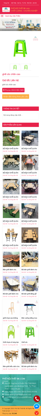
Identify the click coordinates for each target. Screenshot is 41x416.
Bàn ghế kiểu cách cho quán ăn (11, 367)
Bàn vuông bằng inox (29, 318)
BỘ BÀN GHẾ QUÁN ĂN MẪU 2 (10, 246)
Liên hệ (34, 3)
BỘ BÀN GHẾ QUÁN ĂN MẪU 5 (29, 198)
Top (36, 413)
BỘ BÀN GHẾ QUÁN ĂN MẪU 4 (10, 222)
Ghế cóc (24, 342)
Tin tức (24, 3)
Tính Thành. (14, 411)
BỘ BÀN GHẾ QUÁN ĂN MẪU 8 (29, 149)
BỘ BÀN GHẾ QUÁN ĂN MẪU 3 (29, 222)
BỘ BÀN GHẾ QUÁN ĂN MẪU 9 (10, 174)
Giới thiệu (13, 3)
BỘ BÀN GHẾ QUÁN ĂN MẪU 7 (29, 174)
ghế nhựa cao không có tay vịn (10, 319)
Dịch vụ (19, 3)
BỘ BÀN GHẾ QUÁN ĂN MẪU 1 (29, 246)
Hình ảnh (29, 3)
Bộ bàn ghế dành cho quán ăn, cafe (29, 271)
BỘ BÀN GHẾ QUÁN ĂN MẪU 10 (10, 149)
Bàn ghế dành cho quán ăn (9, 271)
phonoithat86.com (24, 397)
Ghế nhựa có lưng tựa (11, 342)
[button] (21, 29)
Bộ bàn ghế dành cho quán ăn (10, 295)
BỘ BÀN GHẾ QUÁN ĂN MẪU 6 (10, 198)
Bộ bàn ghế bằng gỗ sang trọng (28, 295)
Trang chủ (6, 3)
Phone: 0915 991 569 (14, 90)
